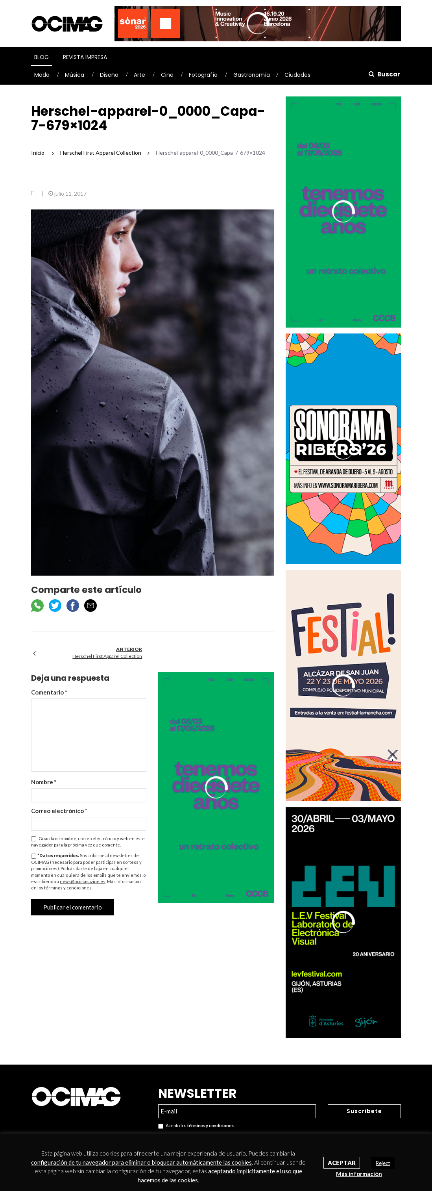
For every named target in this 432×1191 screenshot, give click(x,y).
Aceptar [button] (342, 1162)
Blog (41, 57)
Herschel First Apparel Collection (107, 656)
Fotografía (203, 75)
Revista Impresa (85, 57)
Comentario (49, 692)
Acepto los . (196, 1126)
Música (74, 75)
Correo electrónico (59, 810)
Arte (139, 75)
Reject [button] (383, 1163)
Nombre (44, 781)
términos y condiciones (68, 887)
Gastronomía (251, 75)
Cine (167, 75)
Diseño (109, 75)
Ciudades (297, 75)
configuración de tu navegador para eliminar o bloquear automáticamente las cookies (141, 1162)
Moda (42, 75)
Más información (359, 1173)
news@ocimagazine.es (82, 881)
